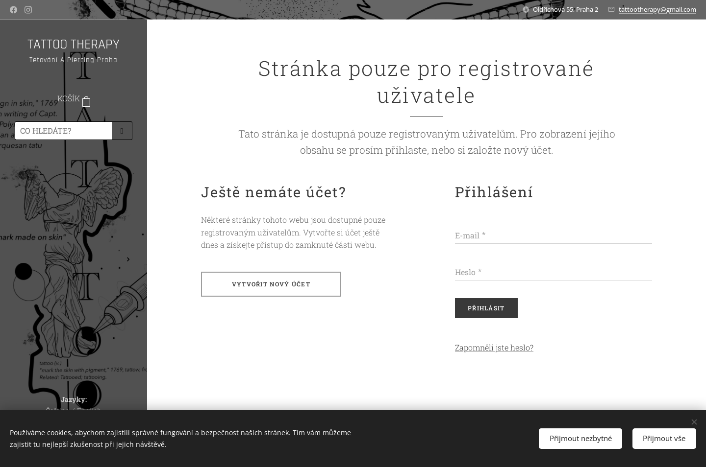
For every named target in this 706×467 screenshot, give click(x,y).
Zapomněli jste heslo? (494, 348)
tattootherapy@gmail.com (657, 9)
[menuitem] (73, 176)
